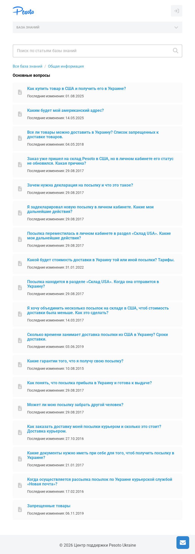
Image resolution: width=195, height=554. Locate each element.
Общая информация (66, 66)
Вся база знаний (27, 66)
